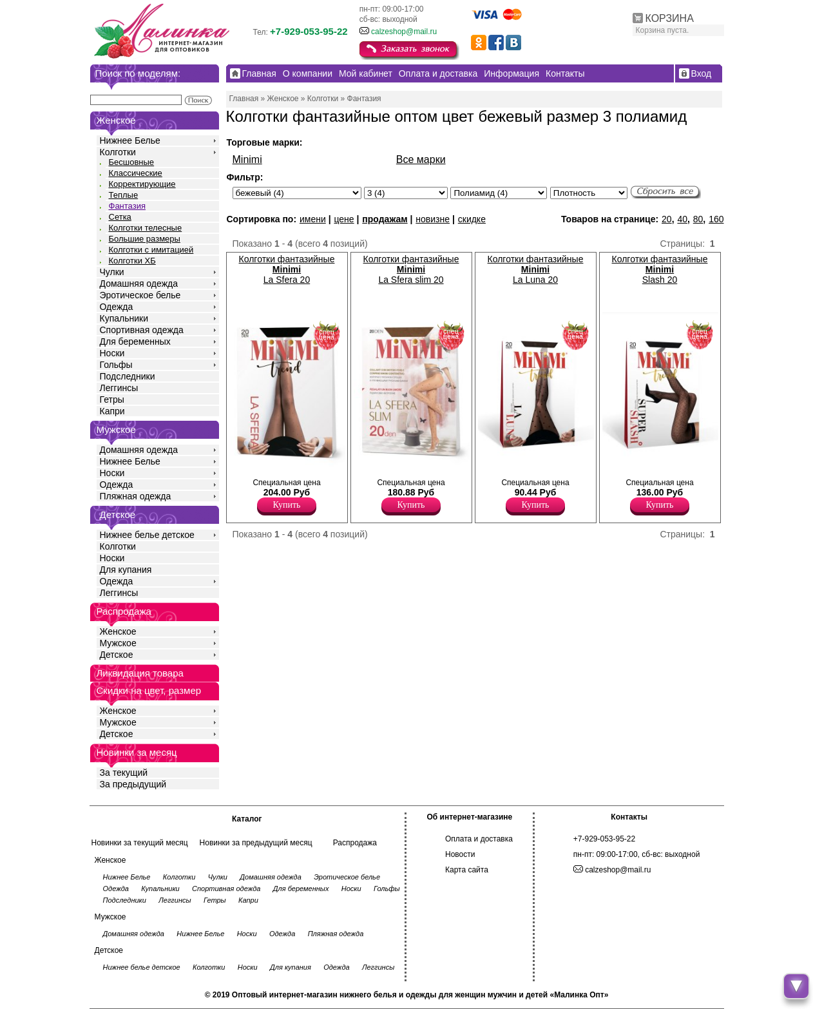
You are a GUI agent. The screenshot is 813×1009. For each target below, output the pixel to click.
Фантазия (127, 206)
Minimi (247, 159)
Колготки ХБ (132, 260)
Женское (118, 631)
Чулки (112, 272)
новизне (433, 219)
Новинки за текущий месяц (139, 842)
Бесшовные (132, 162)
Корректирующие (142, 184)
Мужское (118, 643)
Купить (287, 505)
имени (313, 219)
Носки (112, 353)
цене (344, 219)
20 (667, 219)
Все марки (421, 159)
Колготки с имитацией (151, 250)
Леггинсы (119, 388)
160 (716, 219)
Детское (118, 514)
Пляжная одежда (135, 496)
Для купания (126, 569)
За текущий (124, 772)
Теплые (124, 195)
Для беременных (135, 341)
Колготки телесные (145, 228)
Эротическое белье (140, 295)
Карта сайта (466, 869)
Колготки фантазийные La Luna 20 (536, 269)
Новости (460, 854)
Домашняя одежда (139, 283)
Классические (135, 173)
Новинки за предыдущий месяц (256, 842)
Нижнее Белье (130, 140)
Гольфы (116, 365)
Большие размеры (144, 239)
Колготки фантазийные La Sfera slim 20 (411, 269)
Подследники (127, 376)
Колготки (118, 152)
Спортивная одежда (142, 330)
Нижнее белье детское (147, 535)
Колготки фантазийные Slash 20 (660, 269)
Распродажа (355, 842)
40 (682, 219)
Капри (112, 411)
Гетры (112, 399)
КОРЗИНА (670, 18)
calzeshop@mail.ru (404, 31)
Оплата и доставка (479, 838)
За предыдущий (133, 784)
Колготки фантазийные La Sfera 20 (287, 269)
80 (698, 219)
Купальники (124, 318)
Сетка (120, 217)
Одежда (116, 307)
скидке (472, 219)
